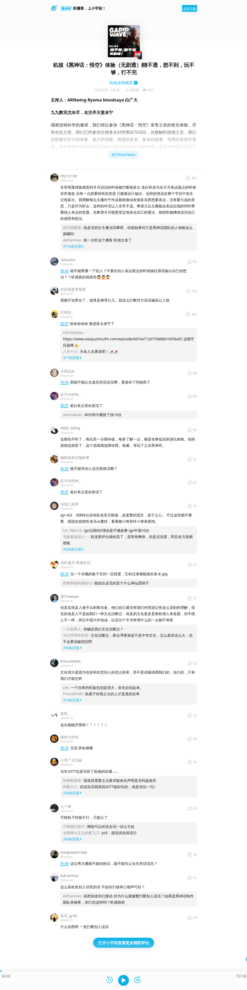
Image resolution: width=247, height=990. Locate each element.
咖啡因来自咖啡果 (74, 457)
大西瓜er (67, 371)
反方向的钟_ (70, 394)
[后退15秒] (109, 980)
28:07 (64, 323)
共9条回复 (72, 647)
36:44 (64, 271)
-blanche (67, 259)
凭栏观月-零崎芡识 (75, 562)
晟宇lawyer (69, 596)
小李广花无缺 (71, 760)
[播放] (123, 980)
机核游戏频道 (121, 82)
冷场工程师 (69, 504)
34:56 (64, 468)
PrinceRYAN (70, 661)
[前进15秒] (138, 980)
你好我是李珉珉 (73, 289)
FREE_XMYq (70, 428)
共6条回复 (72, 792)
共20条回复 (73, 549)
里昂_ (64, 713)
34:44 (64, 382)
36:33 (64, 748)
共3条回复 (72, 700)
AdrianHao (69, 875)
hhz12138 (68, 176)
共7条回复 (72, 357)
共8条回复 (72, 838)
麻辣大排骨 (69, 736)
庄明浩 (65, 312)
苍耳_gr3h (68, 915)
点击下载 (189, 8)
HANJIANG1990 (73, 852)
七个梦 (65, 806)
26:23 (64, 574)
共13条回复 (73, 246)
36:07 (64, 405)
